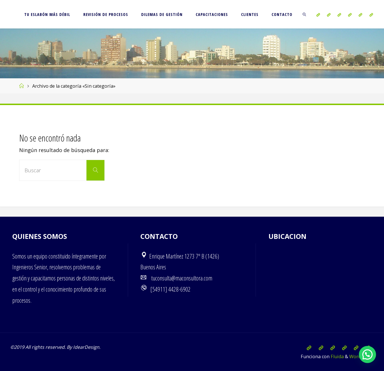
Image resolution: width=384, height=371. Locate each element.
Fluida (337, 356)
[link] (304, 14)
